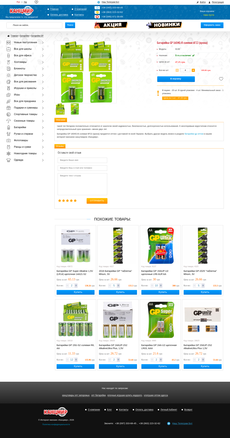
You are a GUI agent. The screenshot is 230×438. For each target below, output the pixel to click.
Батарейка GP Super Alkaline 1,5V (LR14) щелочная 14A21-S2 (75, 272)
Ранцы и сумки (18, 146)
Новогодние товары (21, 153)
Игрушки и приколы (21, 88)
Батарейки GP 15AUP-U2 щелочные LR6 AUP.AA (154, 272)
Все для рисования (21, 81)
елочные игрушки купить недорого (124, 395)
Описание (60, 120)
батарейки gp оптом (194, 134)
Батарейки (16, 127)
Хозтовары (16, 61)
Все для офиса (18, 55)
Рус (18, 2)
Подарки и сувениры (22, 107)
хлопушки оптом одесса (156, 395)
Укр (25, 2)
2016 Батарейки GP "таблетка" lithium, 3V (115, 272)
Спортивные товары (21, 114)
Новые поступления (21, 42)
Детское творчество (21, 75)
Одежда (14, 159)
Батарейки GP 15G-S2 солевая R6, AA (75, 347)
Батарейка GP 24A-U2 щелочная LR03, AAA (159, 347)
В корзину (175, 79)
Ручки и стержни (19, 133)
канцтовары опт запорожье (75, 395)
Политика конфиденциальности (56, 424)
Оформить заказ (212, 25)
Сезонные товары (20, 120)
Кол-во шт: (164, 70)
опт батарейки (98, 395)
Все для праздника (21, 101)
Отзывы (60, 146)
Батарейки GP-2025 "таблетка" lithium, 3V (200, 272)
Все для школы (19, 48)
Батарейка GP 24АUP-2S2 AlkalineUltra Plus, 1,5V (113, 347)
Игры (13, 94)
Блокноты (15, 68)
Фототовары (17, 140)
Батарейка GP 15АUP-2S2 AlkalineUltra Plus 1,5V (198, 347)
